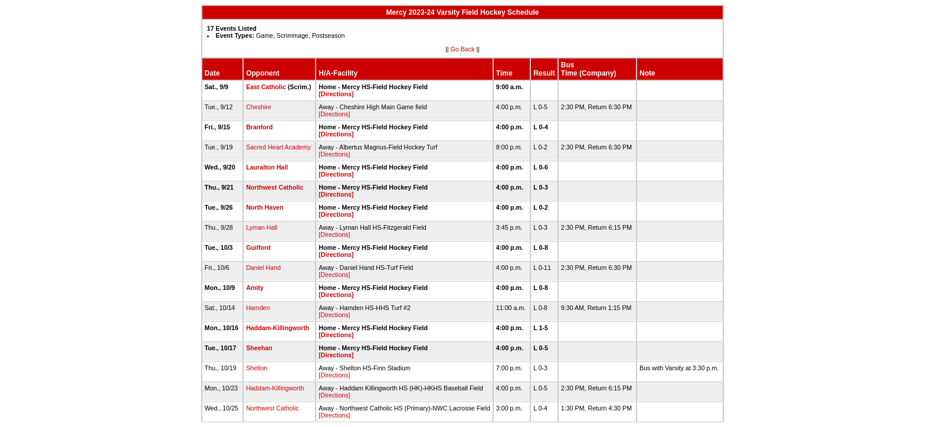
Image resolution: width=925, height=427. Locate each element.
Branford (259, 127)
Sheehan (259, 347)
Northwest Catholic (274, 187)
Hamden (258, 307)
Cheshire (258, 106)
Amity (255, 287)
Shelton (256, 367)
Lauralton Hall (267, 167)
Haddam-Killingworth (277, 327)
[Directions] (336, 93)
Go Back (463, 49)
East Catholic (266, 86)
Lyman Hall (261, 227)
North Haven (264, 207)
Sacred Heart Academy (278, 147)
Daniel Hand (263, 267)
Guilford (258, 247)
